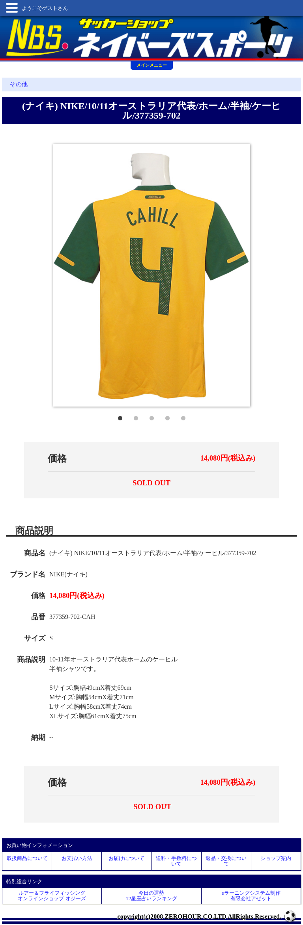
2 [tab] (136, 416)
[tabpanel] (151, 275)
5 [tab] (183, 416)
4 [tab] (167, 416)
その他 (19, 84)
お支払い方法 (77, 858)
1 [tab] (120, 416)
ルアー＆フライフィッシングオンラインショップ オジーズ (52, 895)
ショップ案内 (275, 858)
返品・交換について (226, 860)
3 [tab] (151, 416)
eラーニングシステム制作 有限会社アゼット (251, 895)
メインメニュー (152, 65)
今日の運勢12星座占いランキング (151, 895)
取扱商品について (27, 858)
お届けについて (126, 858)
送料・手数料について (176, 860)
